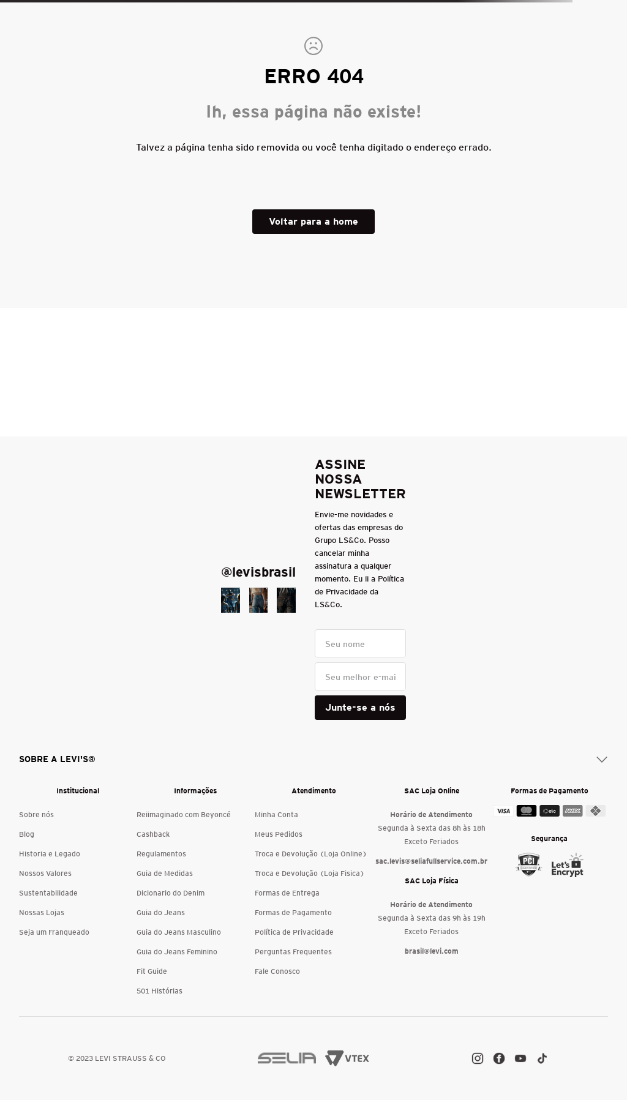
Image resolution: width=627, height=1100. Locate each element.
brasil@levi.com (432, 951)
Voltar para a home (313, 221)
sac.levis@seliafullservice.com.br (431, 861)
